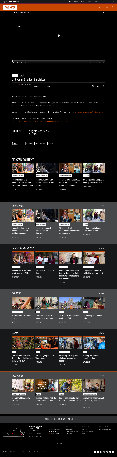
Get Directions (34, 430)
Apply (76, 1)
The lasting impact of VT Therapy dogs (44, 357)
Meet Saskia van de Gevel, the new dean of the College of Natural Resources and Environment (69, 274)
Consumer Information (72, 431)
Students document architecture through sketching (45, 182)
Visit (82, 1)
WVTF (84, 433)
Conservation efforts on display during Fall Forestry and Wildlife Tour (22, 358)
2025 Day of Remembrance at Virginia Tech (69, 317)
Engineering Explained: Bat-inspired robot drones (46, 399)
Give (89, 1)
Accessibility (69, 429)
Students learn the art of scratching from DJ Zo (21, 272)
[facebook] (98, 452)
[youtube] (113, 452)
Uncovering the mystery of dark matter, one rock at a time (93, 401)
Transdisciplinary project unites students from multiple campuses (22, 182)
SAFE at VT (85, 427)
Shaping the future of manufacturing (91, 357)
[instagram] (107, 452)
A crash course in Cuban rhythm (21, 317)
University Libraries (71, 427)
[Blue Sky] (95, 452)
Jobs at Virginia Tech (105, 429)
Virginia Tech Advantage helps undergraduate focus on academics (69, 182)
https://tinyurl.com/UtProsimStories (88, 112)
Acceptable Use (53, 431)
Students (50, 143)
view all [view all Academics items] (102, 206)
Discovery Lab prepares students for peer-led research (68, 358)
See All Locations (35, 433)
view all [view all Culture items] (102, 293)
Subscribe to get (58, 419)
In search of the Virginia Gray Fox (21, 399)
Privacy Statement (54, 429)
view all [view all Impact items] (102, 333)
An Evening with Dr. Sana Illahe (92, 317)
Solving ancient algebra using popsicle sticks (93, 181)
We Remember (55, 434)
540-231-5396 (33, 134)
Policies (84, 429)
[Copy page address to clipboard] (103, 86)
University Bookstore (105, 427)
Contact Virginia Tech (36, 436)
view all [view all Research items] (102, 376)
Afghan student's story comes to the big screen (44, 317)
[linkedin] (110, 452)
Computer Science (40, 143)
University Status (54, 427)
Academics (29, 143)
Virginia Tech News (39, 131)
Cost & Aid (69, 433)
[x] (101, 452)
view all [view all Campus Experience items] (102, 248)
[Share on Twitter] (98, 86)
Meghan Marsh (26, 85)
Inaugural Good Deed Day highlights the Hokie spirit (93, 272)
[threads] (104, 452)
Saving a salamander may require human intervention (70, 399)
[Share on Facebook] (92, 86)
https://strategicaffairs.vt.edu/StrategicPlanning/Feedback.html (42, 121)
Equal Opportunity (87, 431)
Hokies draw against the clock (44, 272)
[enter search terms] (113, 7)
